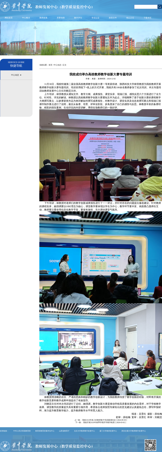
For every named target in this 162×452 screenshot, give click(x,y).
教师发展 (43, 18)
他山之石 (130, 18)
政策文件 (113, 18)
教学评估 (78, 18)
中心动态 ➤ (16, 75)
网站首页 (9, 18)
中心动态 (57, 65)
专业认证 (95, 18)
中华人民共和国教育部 (22, 431)
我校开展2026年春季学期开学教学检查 (99, 422)
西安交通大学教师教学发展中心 (134, 431)
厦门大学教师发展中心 (108, 431)
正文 (64, 65)
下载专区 (147, 18)
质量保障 (61, 18)
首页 (50, 65)
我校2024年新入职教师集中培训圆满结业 (99, 420)
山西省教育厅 (64, 431)
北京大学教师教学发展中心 (84, 431)
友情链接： (4, 431)
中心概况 (26, 18)
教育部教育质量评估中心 (44, 431)
